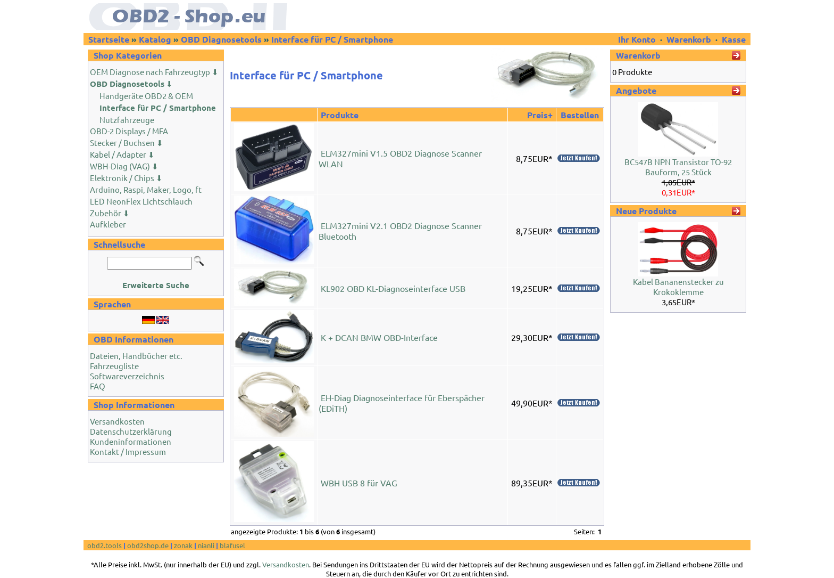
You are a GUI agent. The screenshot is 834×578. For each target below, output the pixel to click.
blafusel (232, 545)
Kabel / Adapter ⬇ (122, 154)
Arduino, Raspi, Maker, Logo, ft (146, 189)
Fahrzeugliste (114, 366)
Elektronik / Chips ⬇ (126, 178)
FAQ (97, 386)
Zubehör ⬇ (110, 213)
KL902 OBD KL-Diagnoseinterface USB (393, 288)
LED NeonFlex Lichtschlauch (141, 201)
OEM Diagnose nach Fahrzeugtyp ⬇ (154, 72)
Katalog (155, 39)
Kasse (734, 39)
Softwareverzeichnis (127, 376)
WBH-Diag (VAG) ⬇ (124, 166)
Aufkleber (108, 224)
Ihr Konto (638, 39)
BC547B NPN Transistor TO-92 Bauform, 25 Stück (678, 167)
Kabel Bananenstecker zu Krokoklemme (678, 286)
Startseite (108, 39)
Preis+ (540, 114)
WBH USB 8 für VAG (359, 482)
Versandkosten (117, 421)
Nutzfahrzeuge (126, 120)
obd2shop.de (148, 545)
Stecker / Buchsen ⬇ (126, 142)
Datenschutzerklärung (131, 431)
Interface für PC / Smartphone (332, 39)
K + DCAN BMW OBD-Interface (379, 337)
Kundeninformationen (130, 441)
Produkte (339, 114)
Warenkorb (688, 39)
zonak (183, 545)
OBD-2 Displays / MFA (129, 131)
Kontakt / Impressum (128, 451)
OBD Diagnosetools (221, 39)
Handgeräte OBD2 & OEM (146, 96)
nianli (206, 545)
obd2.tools (104, 545)
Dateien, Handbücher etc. (136, 356)
